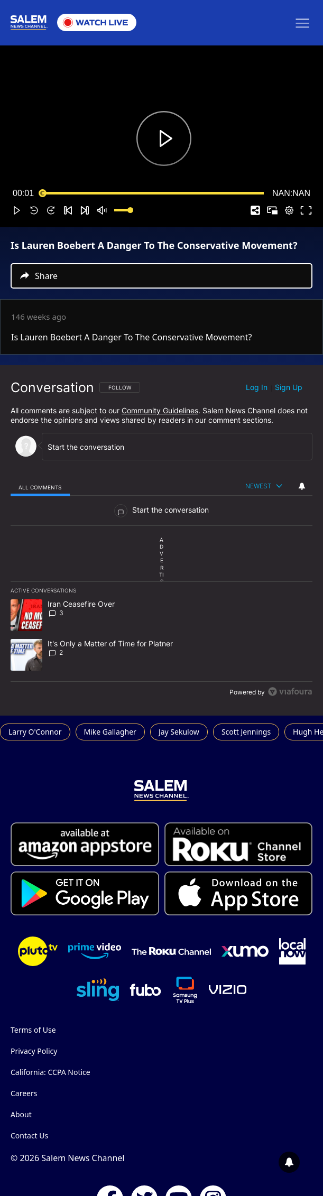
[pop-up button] (289, 210)
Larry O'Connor (35, 732)
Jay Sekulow (179, 732)
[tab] (40, 486)
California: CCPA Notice (50, 1072)
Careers (24, 1093)
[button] (16, 210)
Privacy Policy (34, 1051)
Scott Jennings (246, 732)
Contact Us (29, 1135)
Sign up (288, 387)
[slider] (153, 193)
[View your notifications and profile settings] (301, 486)
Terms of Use (33, 1030)
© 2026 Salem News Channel (67, 1158)
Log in (256, 387)
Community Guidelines (160, 410)
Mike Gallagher (110, 732)
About (21, 1114)
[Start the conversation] (170, 446)
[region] (161, 541)
